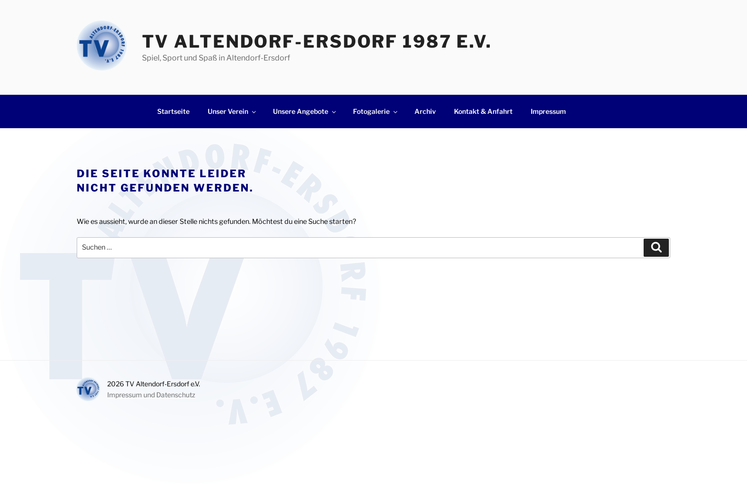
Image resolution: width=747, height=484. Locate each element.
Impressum (548, 111)
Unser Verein (232, 111)
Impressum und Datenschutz (151, 395)
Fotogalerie (376, 111)
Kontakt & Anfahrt (483, 111)
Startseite (173, 111)
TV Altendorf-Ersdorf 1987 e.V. (317, 41)
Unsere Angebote (305, 111)
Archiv (425, 111)
